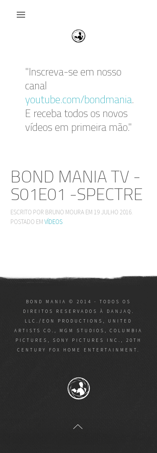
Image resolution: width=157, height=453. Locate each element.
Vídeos (53, 222)
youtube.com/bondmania (78, 99)
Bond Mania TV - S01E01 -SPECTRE (76, 185)
